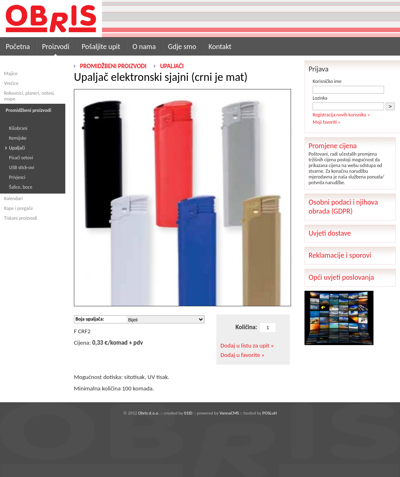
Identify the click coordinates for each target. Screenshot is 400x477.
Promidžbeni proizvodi (113, 66)
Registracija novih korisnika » (341, 115)
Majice (11, 73)
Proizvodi (55, 46)
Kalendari (13, 198)
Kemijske (18, 138)
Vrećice (11, 83)
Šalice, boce (20, 187)
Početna (18, 46)
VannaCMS (229, 413)
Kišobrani (18, 128)
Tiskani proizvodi (20, 218)
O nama (144, 46)
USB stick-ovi (21, 167)
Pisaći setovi (21, 157)
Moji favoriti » (326, 122)
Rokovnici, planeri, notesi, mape (29, 96)
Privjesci (17, 177)
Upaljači (17, 148)
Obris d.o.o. (148, 413)
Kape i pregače (18, 208)
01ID (188, 413)
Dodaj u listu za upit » (247, 345)
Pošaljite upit (101, 46)
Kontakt (220, 46)
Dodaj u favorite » (242, 355)
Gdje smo (182, 46)
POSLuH (269, 413)
